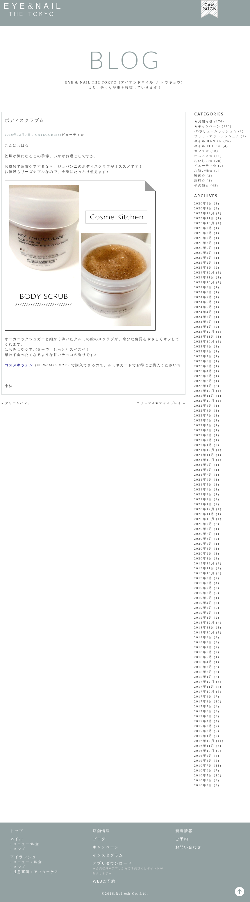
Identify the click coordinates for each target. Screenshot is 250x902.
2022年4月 (203, 430)
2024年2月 (203, 321)
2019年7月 (203, 588)
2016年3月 (203, 785)
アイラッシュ (23, 856)
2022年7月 (203, 415)
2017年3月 (203, 726)
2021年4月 (203, 489)
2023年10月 (204, 341)
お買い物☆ (203, 170)
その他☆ (201, 185)
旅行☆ (200, 180)
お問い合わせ (188, 847)
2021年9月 (203, 464)
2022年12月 (204, 390)
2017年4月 (203, 721)
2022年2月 (203, 440)
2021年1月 (203, 504)
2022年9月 (203, 405)
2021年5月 (203, 484)
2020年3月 (203, 548)
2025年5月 (203, 247)
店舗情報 (101, 830)
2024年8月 (203, 292)
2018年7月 (203, 647)
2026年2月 (203, 203)
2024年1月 (203, 326)
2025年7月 (203, 238)
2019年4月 (203, 602)
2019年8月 (203, 583)
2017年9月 (203, 696)
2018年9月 (203, 637)
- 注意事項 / (34, 872)
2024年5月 (203, 307)
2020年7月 (203, 533)
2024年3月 (203, 316)
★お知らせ (203, 121)
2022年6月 (203, 420)
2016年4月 (203, 780)
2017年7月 (203, 706)
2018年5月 (203, 657)
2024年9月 (203, 287)
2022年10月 (204, 400)
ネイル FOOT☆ (207, 146)
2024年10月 (204, 282)
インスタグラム (108, 855)
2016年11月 (204, 745)
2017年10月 (204, 691)
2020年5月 (203, 543)
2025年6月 (203, 242)
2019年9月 (203, 578)
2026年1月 (203, 208)
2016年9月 (203, 755)
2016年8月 (203, 760)
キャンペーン (106, 847)
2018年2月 (203, 671)
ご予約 (181, 838)
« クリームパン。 (16, 403)
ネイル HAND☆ (208, 141)
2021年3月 (203, 494)
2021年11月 (204, 455)
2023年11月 (204, 336)
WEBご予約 (104, 881)
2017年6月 (203, 711)
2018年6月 (203, 652)
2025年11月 (204, 218)
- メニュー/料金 (24, 844)
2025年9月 (203, 228)
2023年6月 (203, 361)
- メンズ (18, 849)
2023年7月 (203, 356)
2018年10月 (204, 632)
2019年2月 (203, 612)
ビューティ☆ (73, 134)
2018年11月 (204, 627)
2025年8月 (203, 233)
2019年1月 (203, 617)
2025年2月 (203, 262)
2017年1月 (203, 736)
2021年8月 (203, 469)
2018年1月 (203, 676)
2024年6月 (203, 302)
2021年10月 (204, 459)
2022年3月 (203, 435)
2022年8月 (203, 410)
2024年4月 (203, 312)
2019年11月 (204, 568)
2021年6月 (203, 479)
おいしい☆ (203, 160)
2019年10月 (204, 573)
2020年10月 (204, 519)
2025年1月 (203, 267)
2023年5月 (203, 366)
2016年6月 (203, 770)
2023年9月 (203, 346)
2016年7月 (203, 765)
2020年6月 (203, 538)
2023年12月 (204, 331)
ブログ (99, 838)
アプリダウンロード (112, 863)
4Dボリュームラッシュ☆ (215, 131)
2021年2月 (203, 499)
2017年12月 (204, 681)
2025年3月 (203, 257)
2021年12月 (204, 450)
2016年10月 (204, 750)
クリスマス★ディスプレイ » (160, 403)
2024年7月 (203, 297)
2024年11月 (204, 277)
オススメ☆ (203, 155)
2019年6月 (203, 593)
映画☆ (200, 175)
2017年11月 (204, 686)
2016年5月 (203, 775)
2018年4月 (203, 662)
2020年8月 (203, 528)
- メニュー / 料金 (26, 862)
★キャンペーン (207, 126)
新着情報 (184, 830)
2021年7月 (203, 474)
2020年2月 (203, 553)
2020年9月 (203, 524)
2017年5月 (203, 716)
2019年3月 (203, 607)
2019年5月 (203, 597)
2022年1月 (203, 445)
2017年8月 (203, 701)
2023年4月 (203, 371)
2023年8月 (203, 351)
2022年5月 (203, 425)
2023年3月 (203, 376)
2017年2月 (203, 731)
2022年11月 (204, 395)
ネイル (16, 838)
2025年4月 (203, 252)
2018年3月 (203, 667)
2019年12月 (204, 563)
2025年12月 (204, 213)
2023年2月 (203, 381)
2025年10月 (204, 223)
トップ (16, 830)
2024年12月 (204, 272)
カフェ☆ (201, 151)
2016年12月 (204, 740)
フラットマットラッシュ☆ (217, 136)
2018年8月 (203, 642)
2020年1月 (203, 558)
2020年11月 (204, 514)
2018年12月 (204, 622)
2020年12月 (204, 509)
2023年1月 (203, 385)
